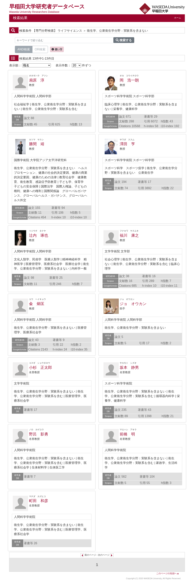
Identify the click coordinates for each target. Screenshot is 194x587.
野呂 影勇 (38, 434)
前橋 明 (127, 434)
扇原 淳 (36, 80)
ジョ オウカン (133, 304)
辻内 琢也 (38, 235)
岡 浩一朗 (129, 80)
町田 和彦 (38, 501)
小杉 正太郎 (40, 367)
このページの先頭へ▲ (167, 573)
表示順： (30, 65)
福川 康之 (129, 235)
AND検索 (23, 49)
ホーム (177, 17)
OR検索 (40, 49)
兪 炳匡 (36, 304)
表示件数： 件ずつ (73, 65)
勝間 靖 (36, 144)
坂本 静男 (129, 367)
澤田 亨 (127, 144)
